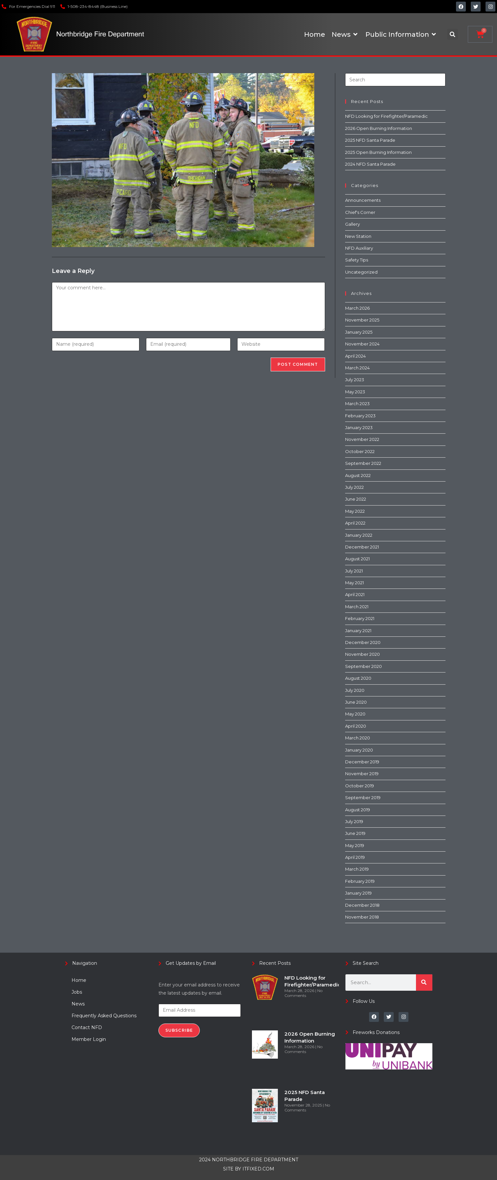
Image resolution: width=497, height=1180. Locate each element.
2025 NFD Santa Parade (370, 140)
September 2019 (363, 797)
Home (79, 980)
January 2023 (359, 427)
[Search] (424, 982)
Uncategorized (361, 272)
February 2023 (360, 415)
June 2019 (355, 833)
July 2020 (354, 690)
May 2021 (354, 582)
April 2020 (355, 726)
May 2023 (355, 391)
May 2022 (355, 511)
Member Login (89, 1039)
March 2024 (357, 367)
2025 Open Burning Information (378, 152)
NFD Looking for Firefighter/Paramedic (386, 116)
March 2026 (357, 308)
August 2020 (358, 678)
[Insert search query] (395, 79)
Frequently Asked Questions (104, 1016)
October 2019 (359, 785)
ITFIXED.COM (258, 1169)
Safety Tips (356, 259)
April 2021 (354, 594)
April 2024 (355, 356)
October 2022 (360, 451)
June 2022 (355, 499)
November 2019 (362, 773)
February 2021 (359, 618)
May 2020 (355, 713)
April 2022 (355, 523)
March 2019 (357, 869)
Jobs (77, 992)
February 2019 (360, 881)
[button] (452, 34)
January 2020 (359, 750)
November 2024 (362, 343)
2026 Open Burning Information (378, 128)
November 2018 (362, 917)
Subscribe (179, 1030)
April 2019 (355, 857)
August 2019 (357, 809)
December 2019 (362, 761)
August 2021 (357, 558)
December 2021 (362, 546)
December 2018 (362, 905)
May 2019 (354, 845)
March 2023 (357, 403)
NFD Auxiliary (359, 248)
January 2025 (358, 332)
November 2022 (362, 439)
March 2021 (356, 606)
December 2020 (363, 642)
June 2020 (356, 702)
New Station (358, 236)
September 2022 (363, 463)
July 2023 (354, 379)
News (78, 1004)
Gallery (352, 224)
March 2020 (357, 737)
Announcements (363, 200)
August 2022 (358, 475)
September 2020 (363, 666)
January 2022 (358, 535)
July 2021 (354, 570)
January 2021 (358, 630)
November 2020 (362, 654)
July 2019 (354, 821)
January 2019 (358, 893)
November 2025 (362, 319)
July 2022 (354, 487)
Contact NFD (87, 1027)
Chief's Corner (360, 212)
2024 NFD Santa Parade (370, 164)
